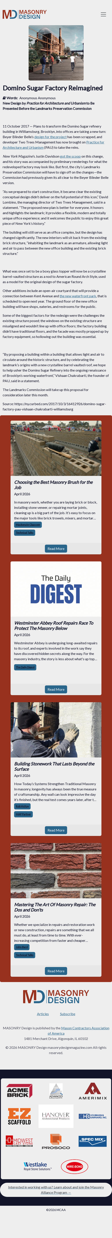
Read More (56, 548)
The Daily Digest (25, 667)
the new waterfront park (78, 296)
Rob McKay (22, 806)
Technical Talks (24, 532)
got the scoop (70, 156)
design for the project (50, 137)
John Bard (22, 947)
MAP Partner (23, 814)
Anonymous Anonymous (37, 98)
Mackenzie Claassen (28, 524)
